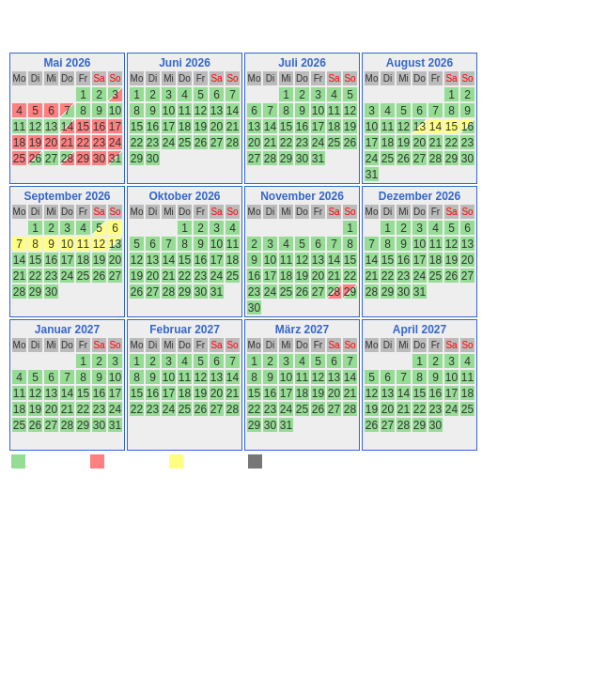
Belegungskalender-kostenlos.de (227, 486)
